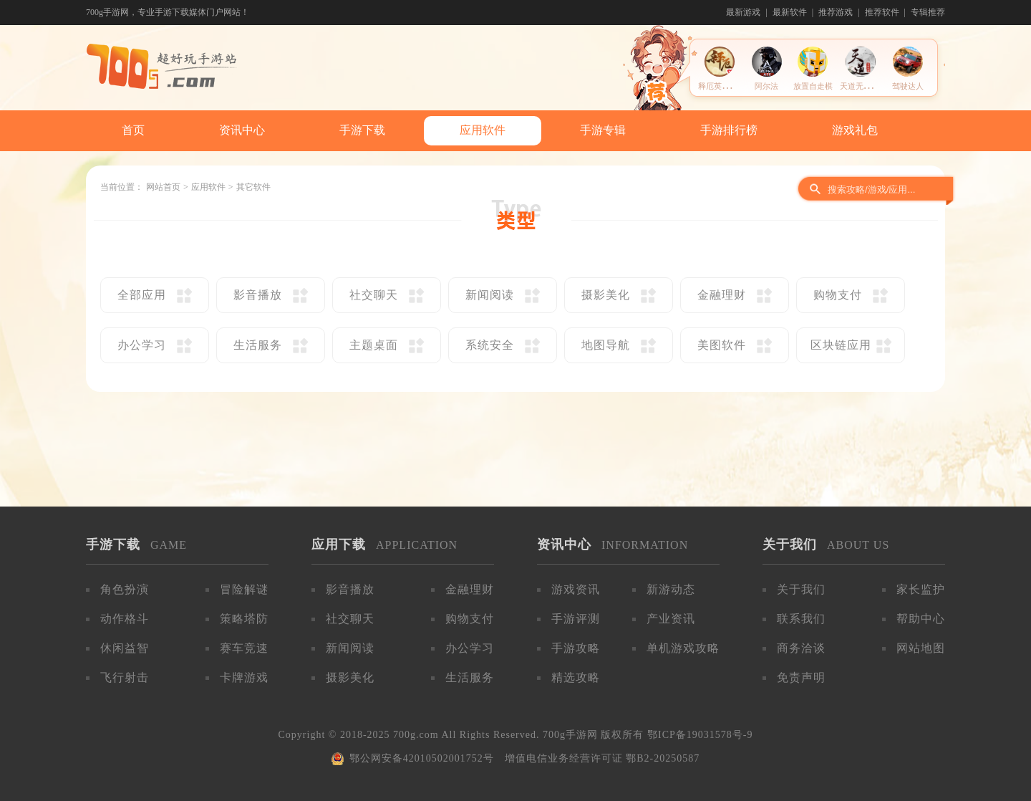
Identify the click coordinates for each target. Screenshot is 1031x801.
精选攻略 (575, 677)
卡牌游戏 (244, 677)
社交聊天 (350, 619)
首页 (133, 130)
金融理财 (469, 589)
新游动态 (671, 589)
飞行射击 (124, 677)
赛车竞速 (244, 648)
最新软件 (790, 12)
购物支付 (469, 619)
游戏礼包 (855, 130)
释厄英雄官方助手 (729, 86)
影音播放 (350, 589)
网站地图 (920, 648)
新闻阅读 (350, 648)
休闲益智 (124, 648)
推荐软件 (882, 12)
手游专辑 (603, 130)
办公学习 (469, 648)
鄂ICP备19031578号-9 (699, 734)
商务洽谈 (801, 648)
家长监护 (920, 589)
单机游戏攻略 (683, 648)
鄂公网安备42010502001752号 (421, 758)
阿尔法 (766, 86)
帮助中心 (920, 619)
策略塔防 (244, 619)
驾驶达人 (908, 86)
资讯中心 (242, 130)
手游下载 (362, 130)
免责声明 (801, 677)
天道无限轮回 (863, 86)
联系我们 (801, 619)
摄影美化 (350, 677)
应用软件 (482, 130)
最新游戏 (743, 12)
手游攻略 (575, 648)
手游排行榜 (728, 130)
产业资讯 (671, 619)
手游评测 (575, 619)
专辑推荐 (928, 12)
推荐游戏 (835, 12)
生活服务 (469, 677)
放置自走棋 (813, 86)
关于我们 (801, 589)
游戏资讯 (575, 589)
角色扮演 (124, 589)
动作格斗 (124, 619)
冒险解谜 (244, 589)
